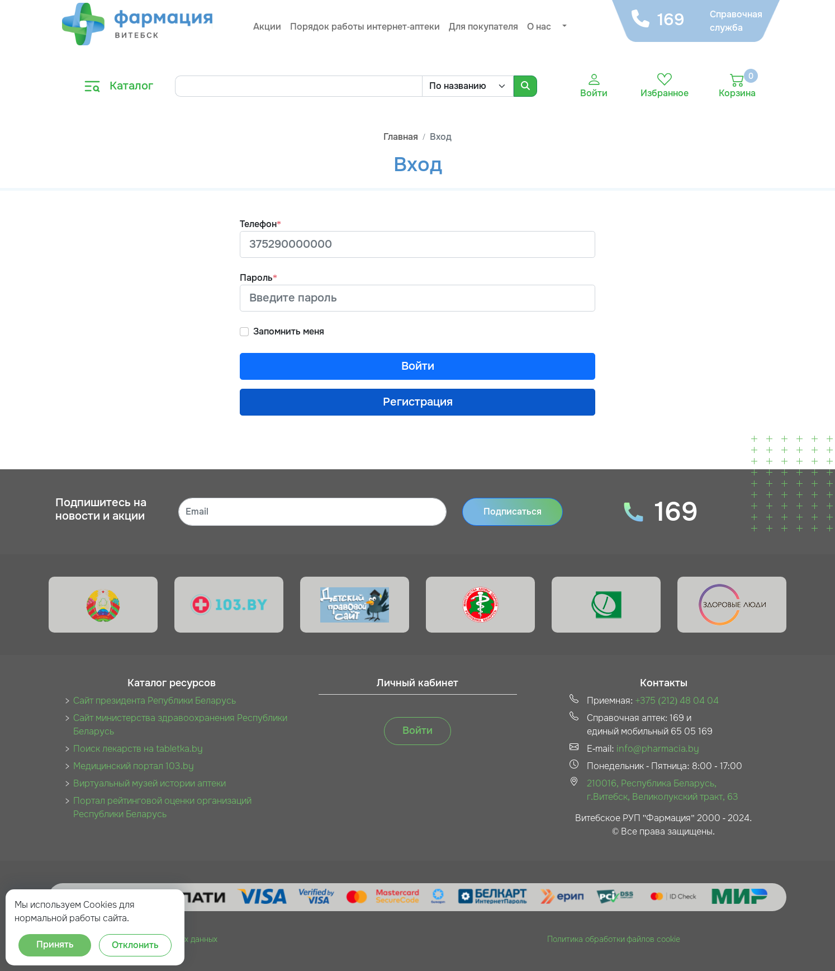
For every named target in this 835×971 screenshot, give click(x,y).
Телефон (260, 224)
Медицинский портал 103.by (133, 766)
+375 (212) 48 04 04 (677, 700)
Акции (267, 26)
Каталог (131, 86)
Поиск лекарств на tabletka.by (138, 749)
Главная (400, 137)
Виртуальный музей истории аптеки (149, 783)
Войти (417, 366)
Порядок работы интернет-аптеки (365, 26)
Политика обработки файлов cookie (613, 939)
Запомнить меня (288, 331)
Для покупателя (483, 26)
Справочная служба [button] (735, 21)
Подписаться (512, 511)
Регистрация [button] (418, 402)
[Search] (298, 86)
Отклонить (135, 945)
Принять (55, 944)
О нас (539, 26)
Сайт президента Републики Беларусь (154, 700)
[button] (563, 27)
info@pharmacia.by (657, 749)
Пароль (258, 278)
